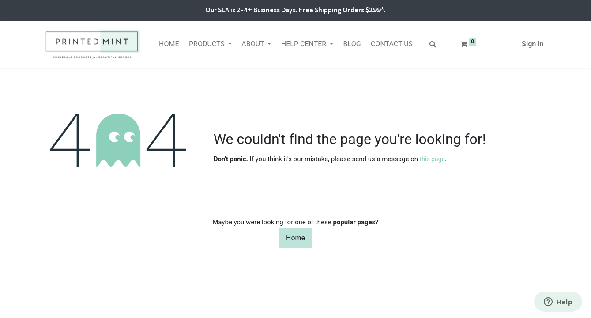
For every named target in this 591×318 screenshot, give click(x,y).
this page (432, 159)
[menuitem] (169, 44)
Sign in (532, 44)
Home (295, 238)
